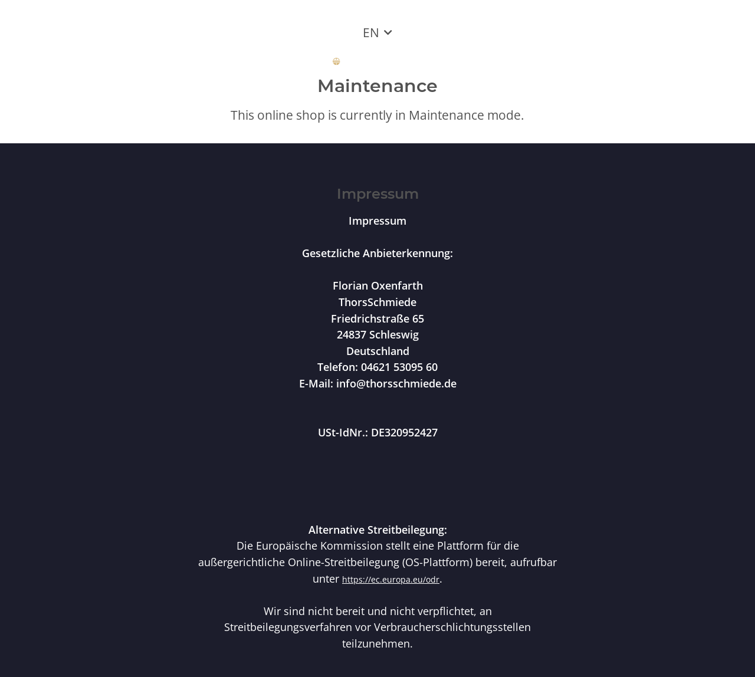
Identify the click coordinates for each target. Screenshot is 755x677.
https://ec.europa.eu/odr (390, 579)
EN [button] (371, 32)
